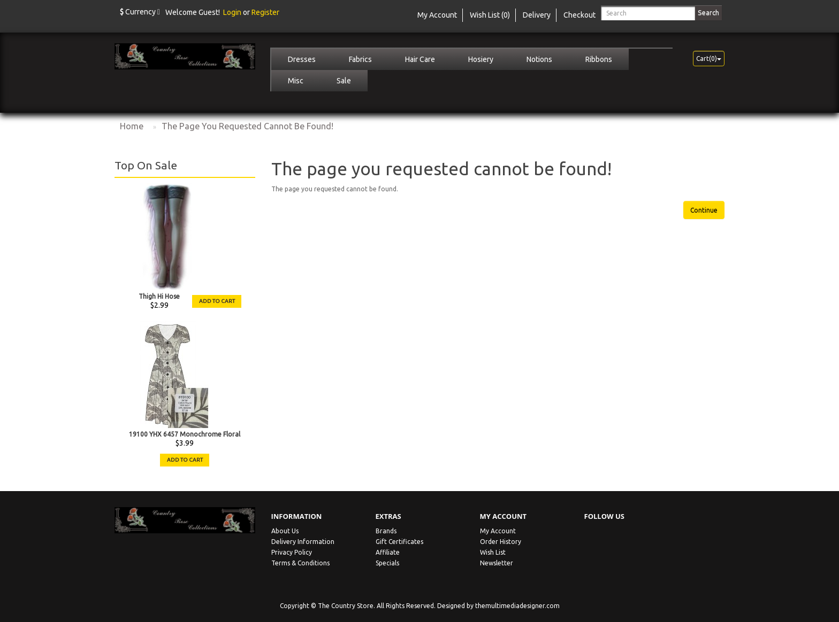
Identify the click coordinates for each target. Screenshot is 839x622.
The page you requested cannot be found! (247, 126)
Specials (387, 562)
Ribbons (598, 59)
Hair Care (420, 59)
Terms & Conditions (300, 562)
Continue (704, 210)
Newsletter (496, 562)
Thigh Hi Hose (159, 296)
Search (708, 12)
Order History (500, 541)
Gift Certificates (399, 541)
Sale (344, 80)
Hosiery (480, 59)
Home (131, 126)
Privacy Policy (291, 552)
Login (232, 12)
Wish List (493, 552)
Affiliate (388, 552)
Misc (295, 80)
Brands (386, 530)
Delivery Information (302, 541)
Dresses (302, 59)
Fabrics (360, 59)
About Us (285, 530)
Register (265, 12)
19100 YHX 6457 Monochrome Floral (184, 434)
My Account (498, 530)
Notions (539, 59)
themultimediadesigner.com (517, 605)
